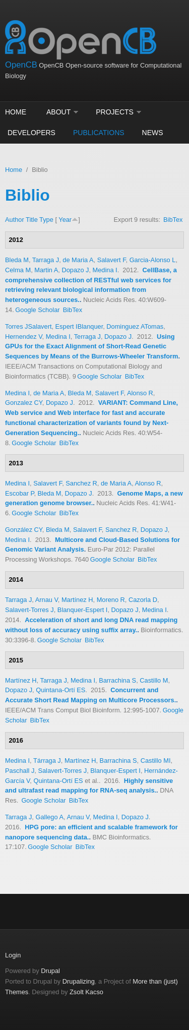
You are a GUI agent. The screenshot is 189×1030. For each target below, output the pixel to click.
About (58, 112)
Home (15, 112)
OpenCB (21, 65)
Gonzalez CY (23, 402)
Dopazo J (75, 270)
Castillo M (154, 680)
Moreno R (111, 599)
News (152, 133)
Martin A (46, 270)
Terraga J (87, 336)
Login (13, 955)
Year (65, 219)
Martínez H (77, 599)
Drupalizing (78, 981)
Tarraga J (45, 260)
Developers (31, 133)
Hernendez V (23, 336)
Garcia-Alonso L (153, 260)
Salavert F (111, 260)
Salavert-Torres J (29, 610)
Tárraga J (47, 760)
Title (32, 219)
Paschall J (19, 770)
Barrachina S (117, 680)
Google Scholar (37, 310)
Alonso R (140, 393)
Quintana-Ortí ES (60, 690)
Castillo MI (156, 760)
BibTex (172, 219)
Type (46, 219)
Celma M (18, 270)
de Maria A (77, 260)
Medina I (105, 270)
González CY (23, 529)
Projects (115, 112)
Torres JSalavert (28, 326)
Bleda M (17, 260)
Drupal (50, 971)
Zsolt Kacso (86, 992)
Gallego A (49, 817)
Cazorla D (143, 599)
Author (14, 219)
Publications (98, 133)
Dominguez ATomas (134, 326)
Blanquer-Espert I (82, 610)
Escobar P (19, 493)
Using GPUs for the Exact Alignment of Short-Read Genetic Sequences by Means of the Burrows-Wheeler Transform (91, 346)
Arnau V (46, 599)
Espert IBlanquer (79, 326)
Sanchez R (81, 483)
